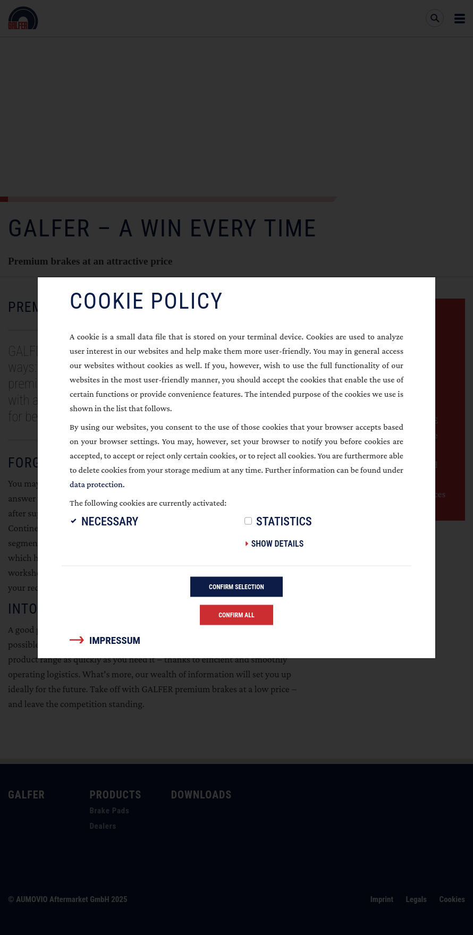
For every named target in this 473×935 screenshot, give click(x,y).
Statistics (284, 521)
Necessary (109, 521)
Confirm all (236, 615)
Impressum (114, 640)
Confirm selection (236, 587)
